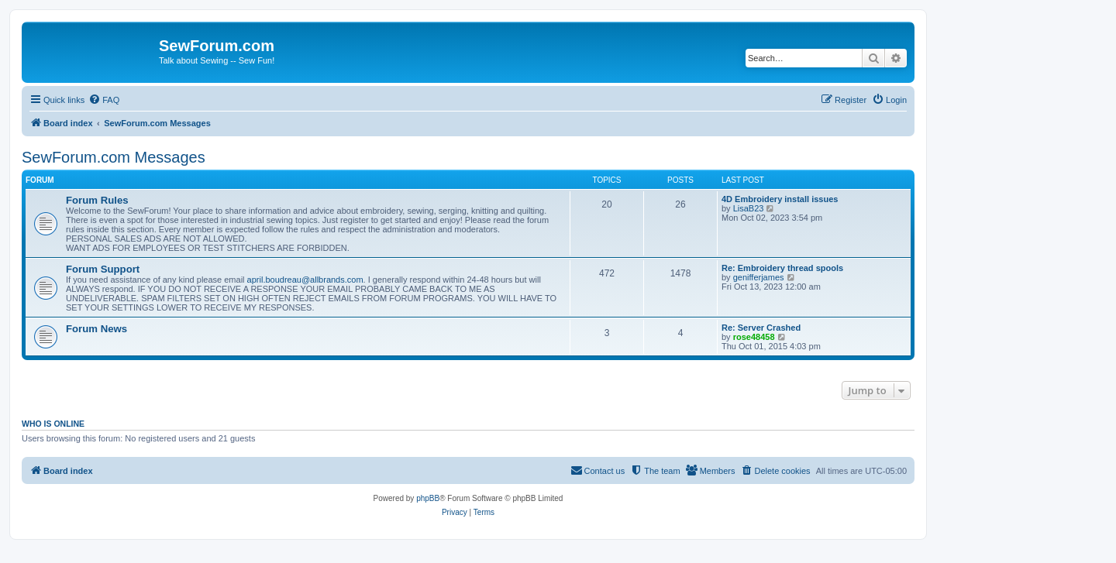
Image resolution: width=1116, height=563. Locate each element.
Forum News (96, 329)
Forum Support (103, 269)
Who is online (53, 423)
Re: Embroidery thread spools (782, 268)
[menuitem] (103, 100)
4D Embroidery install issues (780, 199)
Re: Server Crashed (761, 327)
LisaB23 (748, 208)
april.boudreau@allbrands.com (305, 279)
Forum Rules (97, 200)
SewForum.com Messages (113, 157)
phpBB (427, 498)
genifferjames (758, 277)
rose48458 (754, 337)
